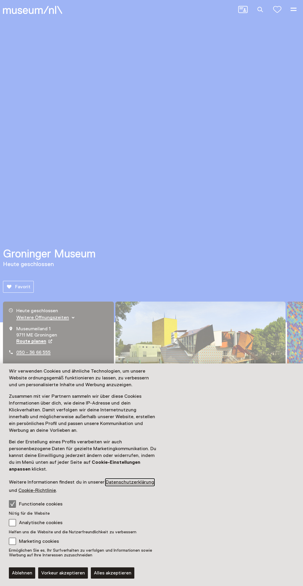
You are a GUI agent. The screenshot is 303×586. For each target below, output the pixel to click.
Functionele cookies (35, 503)
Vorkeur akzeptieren (63, 573)
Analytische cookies (40, 522)
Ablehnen (22, 573)
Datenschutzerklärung (130, 482)
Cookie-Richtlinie (37, 490)
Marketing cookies (39, 541)
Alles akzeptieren (112, 573)
